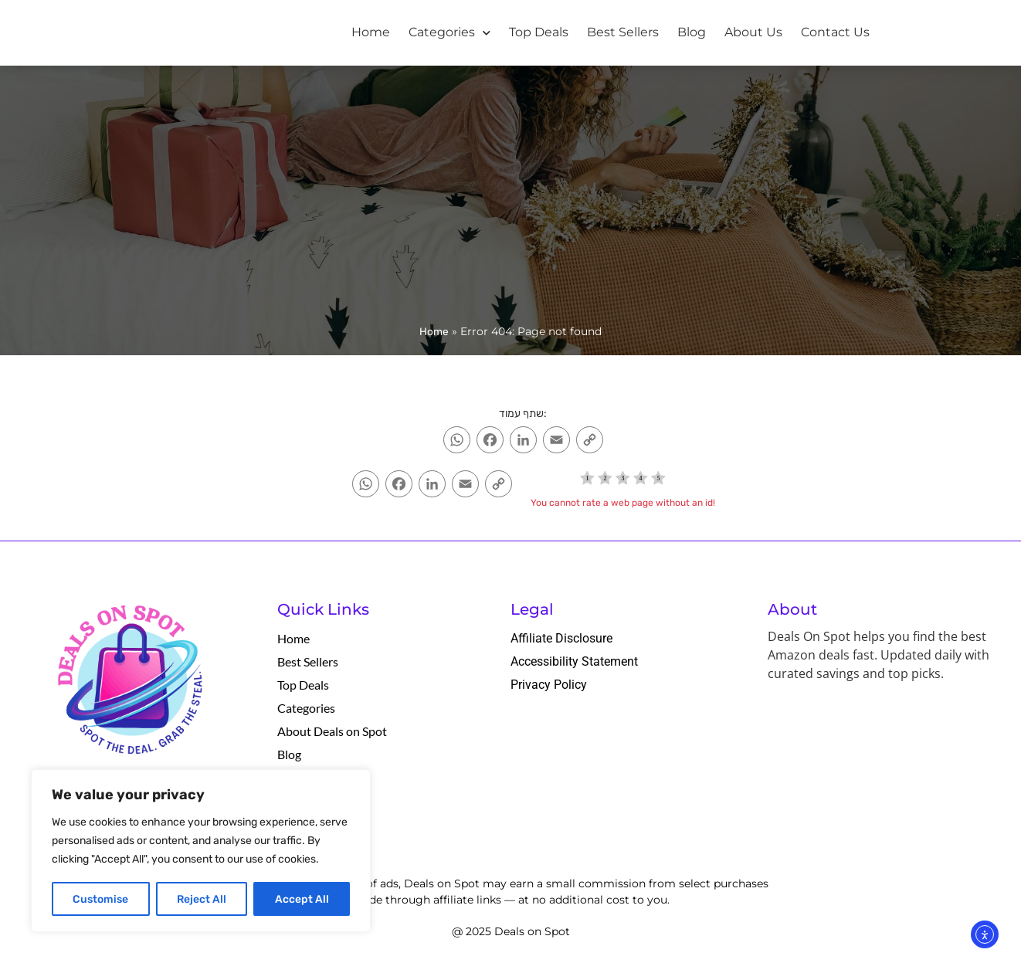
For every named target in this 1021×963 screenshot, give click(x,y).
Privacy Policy (548, 684)
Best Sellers (623, 32)
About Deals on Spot (332, 731)
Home (370, 32)
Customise (100, 898)
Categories (449, 33)
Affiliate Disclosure (561, 638)
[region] (201, 851)
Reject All (201, 898)
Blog (691, 32)
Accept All (302, 898)
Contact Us (835, 32)
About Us (753, 32)
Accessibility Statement (574, 661)
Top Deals (538, 32)
